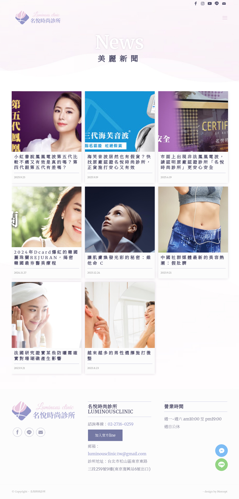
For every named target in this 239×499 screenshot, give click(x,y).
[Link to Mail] (223, 3)
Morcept (222, 491)
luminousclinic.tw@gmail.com (117, 453)
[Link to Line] (216, 3)
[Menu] (224, 17)
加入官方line (105, 435)
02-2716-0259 (120, 424)
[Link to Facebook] (195, 3)
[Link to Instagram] (202, 3)
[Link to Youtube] (209, 3)
